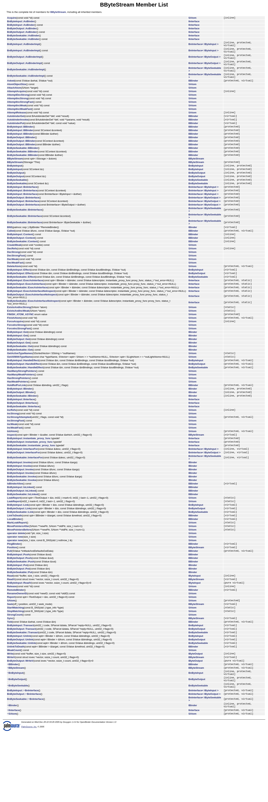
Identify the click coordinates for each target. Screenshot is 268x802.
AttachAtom (14, 95)
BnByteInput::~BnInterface (23, 758)
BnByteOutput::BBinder (21, 150)
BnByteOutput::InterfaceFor (23, 496)
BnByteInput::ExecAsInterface (25, 309)
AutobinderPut (15, 133)
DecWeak (12, 285)
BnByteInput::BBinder (20, 137)
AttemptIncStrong (17, 106)
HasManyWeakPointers (20, 410)
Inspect (11, 475)
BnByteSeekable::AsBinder (23, 36)
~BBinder (12, 727)
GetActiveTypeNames (19, 387)
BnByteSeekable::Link (20, 558)
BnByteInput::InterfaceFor (22, 491)
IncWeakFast (14, 467)
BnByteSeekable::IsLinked (22, 538)
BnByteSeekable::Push (20, 613)
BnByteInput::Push (18, 606)
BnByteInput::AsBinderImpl (23, 45)
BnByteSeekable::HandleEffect (25, 403)
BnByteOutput (15, 190)
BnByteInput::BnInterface (22, 206)
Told (9, 679)
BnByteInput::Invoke (19, 506)
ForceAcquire (15, 354)
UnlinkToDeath (15, 708)
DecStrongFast (16, 281)
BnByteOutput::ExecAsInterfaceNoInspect (32, 325)
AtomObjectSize (16, 92)
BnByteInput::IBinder (19, 426)
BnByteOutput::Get (18, 372)
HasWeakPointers (17, 418)
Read (10, 627)
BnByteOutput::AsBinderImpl (24, 60)
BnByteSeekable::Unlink (21, 703)
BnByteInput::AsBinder (20, 22)
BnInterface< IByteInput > (203, 45)
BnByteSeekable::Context (22, 267)
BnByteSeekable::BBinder (22, 162)
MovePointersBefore (19, 579)
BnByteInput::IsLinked (20, 531)
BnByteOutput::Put (18, 620)
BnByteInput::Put (17, 616)
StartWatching (15, 663)
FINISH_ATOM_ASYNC (20, 346)
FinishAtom (14, 350)
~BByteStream (15, 732)
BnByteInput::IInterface (20, 438)
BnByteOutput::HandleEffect (24, 399)
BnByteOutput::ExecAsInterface (26, 313)
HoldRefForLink (16, 421)
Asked (11, 88)
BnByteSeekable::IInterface (23, 445)
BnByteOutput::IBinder (20, 430)
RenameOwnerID (17, 647)
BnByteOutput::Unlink (20, 699)
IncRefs (11, 449)
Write (10, 715)
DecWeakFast (15, 289)
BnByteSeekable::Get (19, 379)
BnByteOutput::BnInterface (23, 219)
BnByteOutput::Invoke (20, 513)
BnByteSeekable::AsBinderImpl (25, 75)
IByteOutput (196, 715)
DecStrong (13, 278)
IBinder (193, 250)
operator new (15, 586)
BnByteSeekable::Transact (22, 691)
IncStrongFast (15, 460)
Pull (9, 602)
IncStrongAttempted (19, 456)
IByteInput (195, 627)
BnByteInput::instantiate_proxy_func (29, 479)
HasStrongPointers (18, 414)
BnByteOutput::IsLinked (21, 534)
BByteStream (58, 12)
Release (11, 639)
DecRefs (12, 274)
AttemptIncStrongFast (20, 110)
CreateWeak (14, 270)
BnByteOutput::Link (19, 554)
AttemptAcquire (16, 99)
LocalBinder (14, 567)
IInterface (194, 22)
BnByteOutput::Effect (19, 301)
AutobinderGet (15, 125)
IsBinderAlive (15, 527)
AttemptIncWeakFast (19, 117)
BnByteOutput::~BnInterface (24, 762)
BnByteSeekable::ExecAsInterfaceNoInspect (33, 331)
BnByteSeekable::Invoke (21, 520)
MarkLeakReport (16, 571)
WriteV (11, 719)
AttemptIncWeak (16, 113)
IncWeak (12, 463)
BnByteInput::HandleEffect (23, 395)
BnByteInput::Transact (20, 683)
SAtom (193, 18)
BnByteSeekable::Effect (21, 305)
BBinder (193, 88)
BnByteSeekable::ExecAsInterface (27, 317)
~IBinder (12, 774)
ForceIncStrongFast (19, 362)
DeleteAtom (14, 292)
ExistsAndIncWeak (18, 342)
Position (12, 598)
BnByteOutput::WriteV (20, 723)
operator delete (16, 583)
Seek (10, 659)
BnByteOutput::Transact (21, 687)
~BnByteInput (15, 737)
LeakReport (14, 542)
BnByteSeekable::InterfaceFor (24, 501)
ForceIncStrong (16, 358)
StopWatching (15, 667)
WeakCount (14, 711)
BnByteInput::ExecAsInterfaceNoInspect (31, 321)
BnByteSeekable (16, 198)
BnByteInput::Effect (18, 297)
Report (11, 651)
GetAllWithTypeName (19, 391)
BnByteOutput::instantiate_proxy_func (30, 483)
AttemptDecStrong (18, 103)
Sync (10, 675)
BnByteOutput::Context (21, 262)
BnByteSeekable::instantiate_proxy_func (31, 487)
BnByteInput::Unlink (19, 695)
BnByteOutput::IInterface (21, 441)
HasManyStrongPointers (21, 407)
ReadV (11, 631)
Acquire (11, 18)
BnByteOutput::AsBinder (21, 29)
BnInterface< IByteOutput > (205, 60)
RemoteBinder (15, 644)
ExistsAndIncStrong (19, 338)
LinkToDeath (14, 562)
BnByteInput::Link (18, 550)
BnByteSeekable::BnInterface (24, 232)
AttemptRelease (16, 121)
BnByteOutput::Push (19, 609)
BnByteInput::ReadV (19, 635)
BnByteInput (14, 182)
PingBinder (13, 594)
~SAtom (12, 784)
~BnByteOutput (16, 745)
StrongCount (14, 671)
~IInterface (13, 780)
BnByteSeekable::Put (19, 623)
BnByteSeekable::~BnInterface (25, 767)
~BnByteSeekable (17, 752)
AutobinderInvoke (17, 129)
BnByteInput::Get (17, 365)
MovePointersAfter (18, 575)
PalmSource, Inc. (29, 798)
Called (11, 254)
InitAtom (12, 471)
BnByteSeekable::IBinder (22, 434)
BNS (9, 250)
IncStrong (13, 452)
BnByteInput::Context (20, 258)
